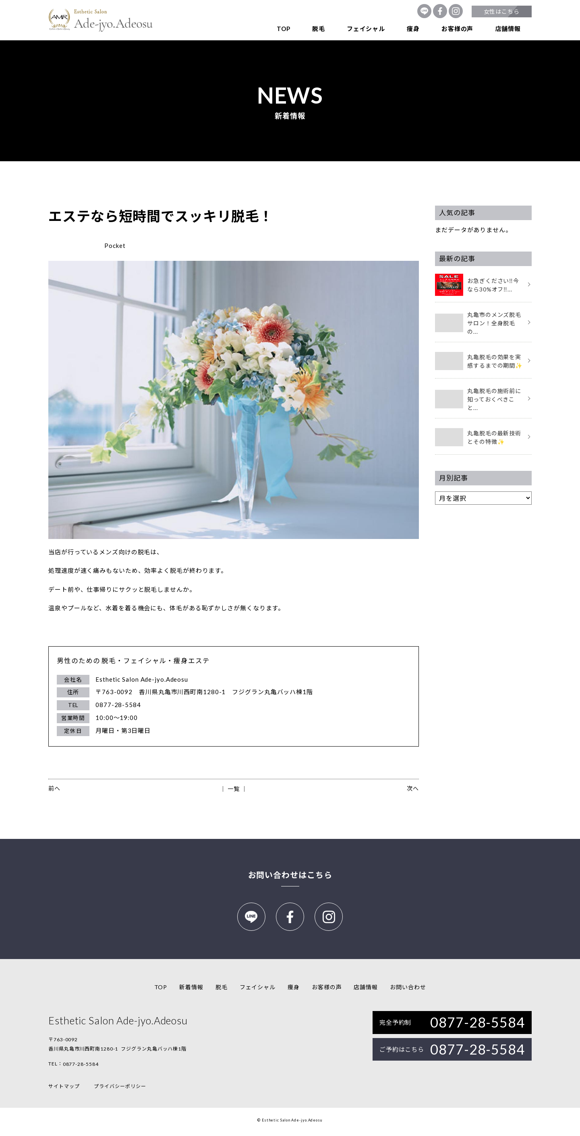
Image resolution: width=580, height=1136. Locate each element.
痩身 (413, 28)
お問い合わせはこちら (290, 875)
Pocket (114, 245)
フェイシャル (366, 28)
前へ (54, 788)
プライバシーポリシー (120, 1090)
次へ (413, 788)
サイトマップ (63, 1090)
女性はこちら (502, 11)
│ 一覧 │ (233, 788)
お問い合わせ (408, 990)
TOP (283, 28)
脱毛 (318, 28)
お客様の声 (457, 28)
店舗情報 (508, 28)
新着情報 (191, 990)
